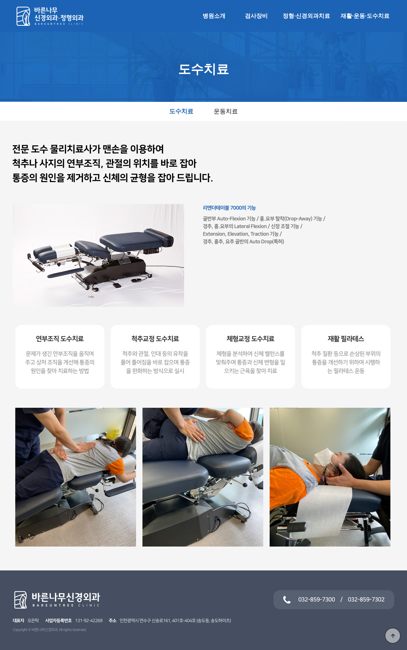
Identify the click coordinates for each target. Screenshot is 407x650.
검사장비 (256, 16)
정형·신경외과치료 (306, 16)
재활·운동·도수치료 (365, 16)
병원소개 (214, 16)
